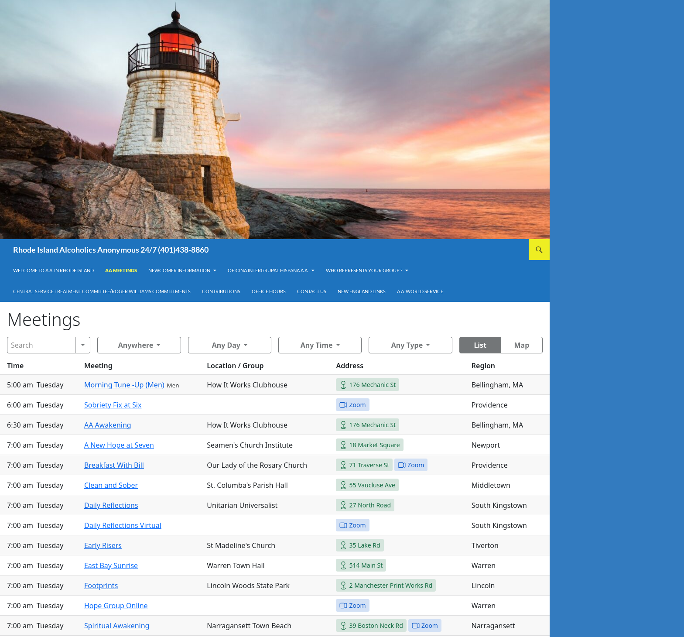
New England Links (362, 291)
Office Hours (269, 291)
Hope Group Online (116, 605)
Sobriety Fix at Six (113, 405)
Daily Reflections (111, 505)
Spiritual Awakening (117, 625)
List (480, 345)
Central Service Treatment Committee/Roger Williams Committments (102, 291)
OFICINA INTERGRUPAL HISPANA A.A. (268, 270)
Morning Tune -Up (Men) (124, 385)
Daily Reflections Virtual (122, 525)
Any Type (407, 345)
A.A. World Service (420, 291)
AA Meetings (121, 270)
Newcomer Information (179, 270)
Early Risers (103, 545)
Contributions (221, 291)
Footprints (101, 585)
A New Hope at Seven (119, 445)
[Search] (41, 345)
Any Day (226, 345)
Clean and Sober (111, 485)
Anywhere (136, 345)
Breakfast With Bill (114, 465)
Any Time (317, 345)
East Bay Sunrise (111, 565)
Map (521, 345)
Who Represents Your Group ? (364, 270)
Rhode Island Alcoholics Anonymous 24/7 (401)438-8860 (111, 249)
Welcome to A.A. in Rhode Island (53, 270)
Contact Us (311, 291)
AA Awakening (107, 425)
